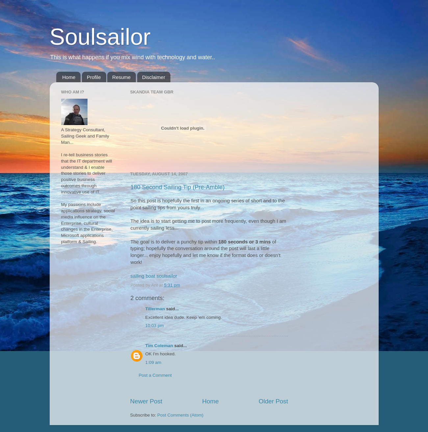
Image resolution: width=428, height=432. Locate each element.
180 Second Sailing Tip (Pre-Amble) (178, 187)
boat (150, 276)
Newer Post (146, 401)
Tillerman (155, 308)
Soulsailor (100, 37)
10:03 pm (154, 325)
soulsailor (167, 276)
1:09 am (153, 362)
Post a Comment (155, 375)
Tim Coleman (159, 345)
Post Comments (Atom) (180, 415)
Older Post (273, 401)
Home (68, 77)
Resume (121, 77)
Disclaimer (153, 77)
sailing (137, 276)
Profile (94, 77)
